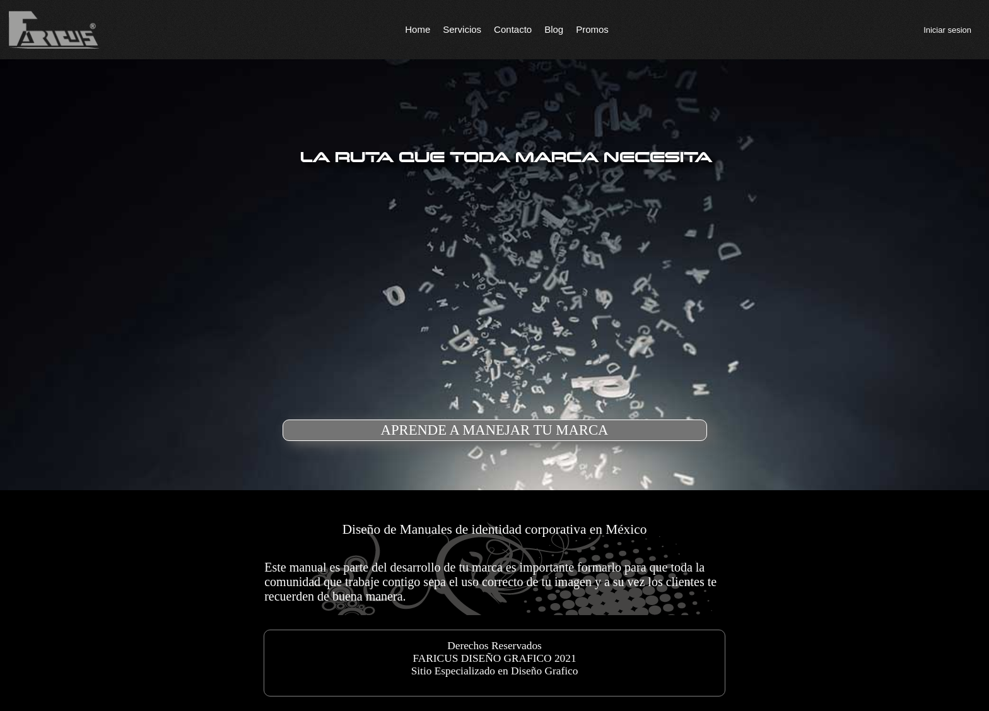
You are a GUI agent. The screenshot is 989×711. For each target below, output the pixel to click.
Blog (553, 29)
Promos (592, 29)
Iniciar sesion (947, 30)
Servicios (462, 29)
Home (417, 29)
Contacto (513, 29)
